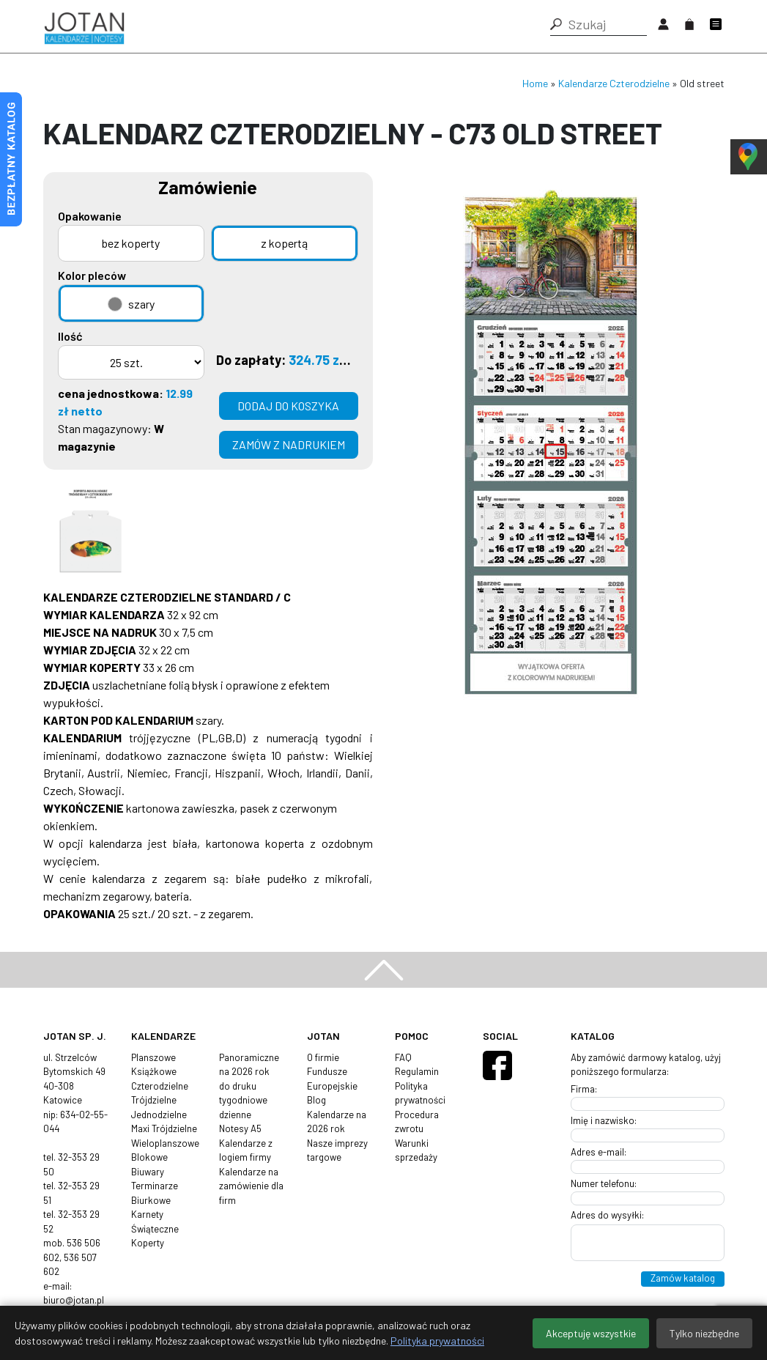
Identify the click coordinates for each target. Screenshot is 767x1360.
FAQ (403, 1057)
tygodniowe (243, 1100)
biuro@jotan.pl (73, 1300)
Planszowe (153, 1057)
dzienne (235, 1114)
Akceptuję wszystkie (591, 1333)
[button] (556, 24)
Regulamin (417, 1071)
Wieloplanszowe (165, 1143)
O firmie (323, 1057)
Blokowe (149, 1157)
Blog (316, 1100)
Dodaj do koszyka (288, 406)
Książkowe (154, 1071)
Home (535, 83)
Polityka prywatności (437, 1340)
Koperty (147, 1243)
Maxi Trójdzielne (164, 1128)
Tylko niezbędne (704, 1333)
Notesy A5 (240, 1128)
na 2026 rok (244, 1071)
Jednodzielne (159, 1114)
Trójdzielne (154, 1100)
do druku (237, 1086)
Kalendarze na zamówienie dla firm (251, 1186)
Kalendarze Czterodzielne (614, 83)
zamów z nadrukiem (288, 444)
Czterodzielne (159, 1086)
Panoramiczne (249, 1057)
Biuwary (147, 1172)
